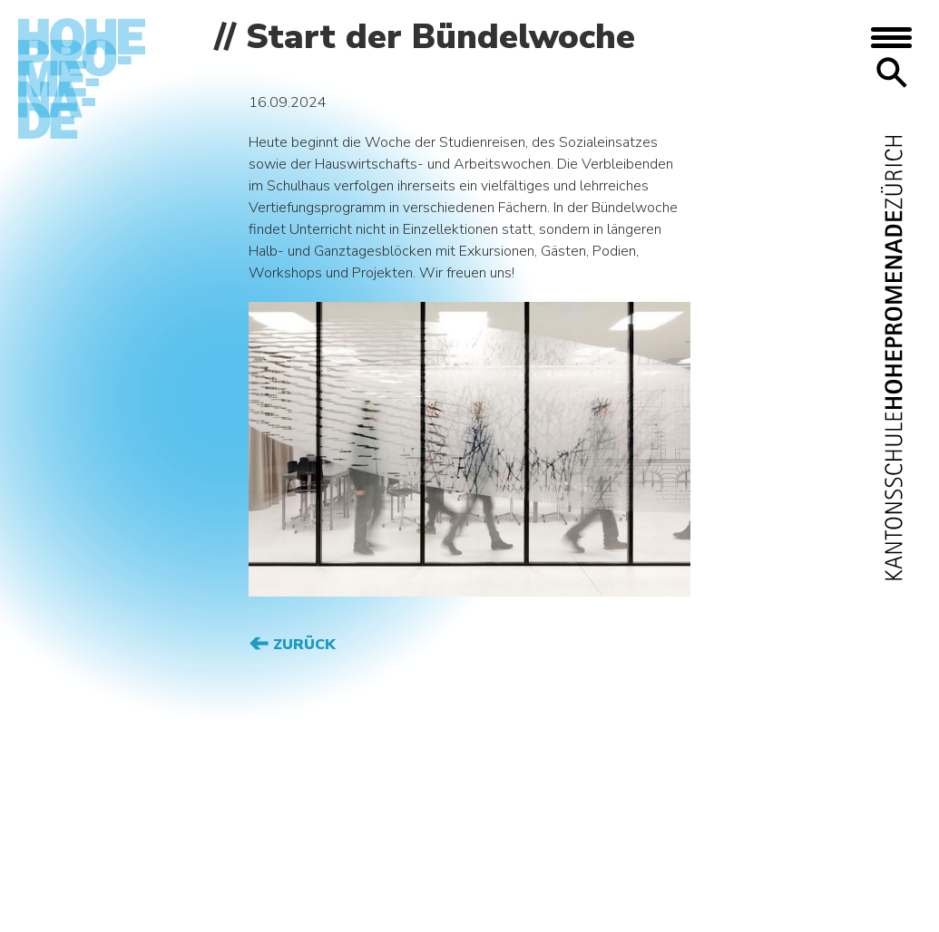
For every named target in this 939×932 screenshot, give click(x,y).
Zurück (302, 645)
